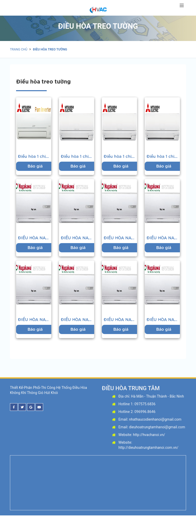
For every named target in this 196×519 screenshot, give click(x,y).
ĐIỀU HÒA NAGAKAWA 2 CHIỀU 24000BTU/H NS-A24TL (163, 322)
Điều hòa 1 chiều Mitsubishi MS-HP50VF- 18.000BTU (77, 157)
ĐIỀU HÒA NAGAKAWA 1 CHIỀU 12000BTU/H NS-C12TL (120, 240)
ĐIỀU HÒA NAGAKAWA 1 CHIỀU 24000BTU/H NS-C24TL (120, 322)
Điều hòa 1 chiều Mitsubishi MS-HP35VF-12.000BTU (120, 157)
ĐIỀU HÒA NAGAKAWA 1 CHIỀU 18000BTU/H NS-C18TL (34, 322)
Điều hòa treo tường (49, 49)
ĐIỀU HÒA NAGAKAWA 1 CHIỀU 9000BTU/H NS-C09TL (34, 240)
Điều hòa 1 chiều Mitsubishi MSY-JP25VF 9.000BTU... (34, 157)
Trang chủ (18, 49)
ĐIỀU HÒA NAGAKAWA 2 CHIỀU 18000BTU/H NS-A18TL (77, 322)
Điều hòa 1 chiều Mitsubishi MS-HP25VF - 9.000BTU (163, 157)
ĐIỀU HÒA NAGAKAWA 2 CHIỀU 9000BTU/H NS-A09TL (77, 240)
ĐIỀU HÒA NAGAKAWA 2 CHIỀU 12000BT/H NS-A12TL (163, 240)
